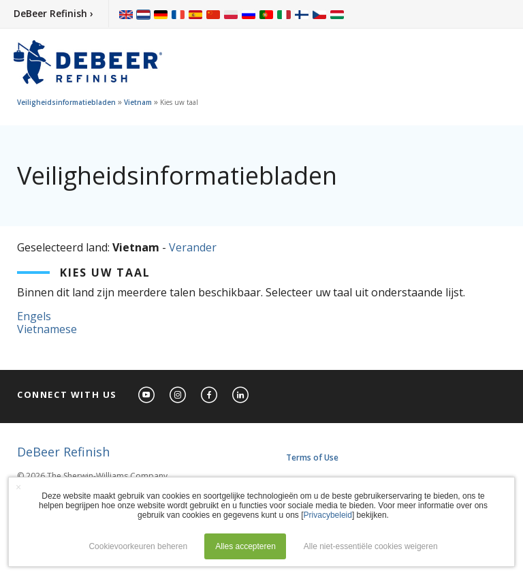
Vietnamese (47, 329)
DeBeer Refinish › (53, 13)
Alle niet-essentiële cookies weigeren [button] (371, 546)
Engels (34, 316)
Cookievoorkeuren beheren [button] (138, 546)
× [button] (18, 487)
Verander (193, 247)
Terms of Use (312, 457)
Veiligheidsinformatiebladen (66, 102)
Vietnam (138, 102)
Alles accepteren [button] (245, 546)
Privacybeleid (328, 515)
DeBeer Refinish (63, 452)
